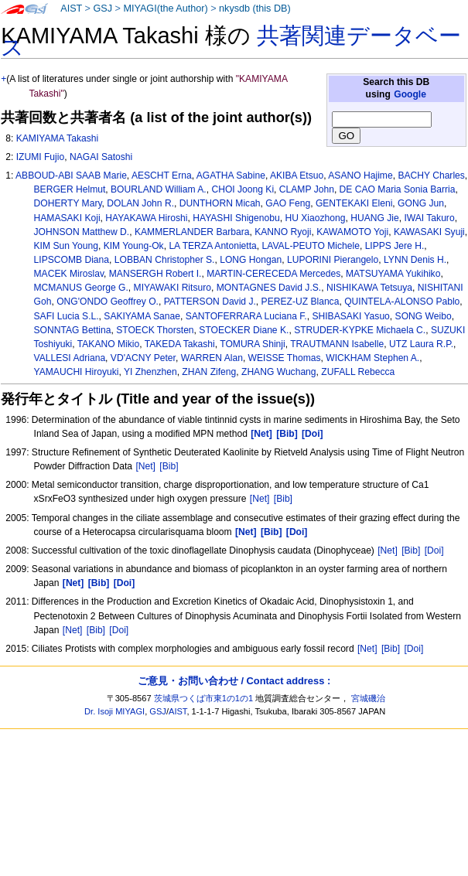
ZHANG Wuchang (278, 371)
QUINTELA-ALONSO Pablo (401, 301)
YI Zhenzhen (150, 371)
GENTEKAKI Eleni (354, 203)
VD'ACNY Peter (143, 358)
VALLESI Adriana (70, 358)
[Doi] (434, 550)
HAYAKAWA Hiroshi (146, 218)
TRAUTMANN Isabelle (337, 344)
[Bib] (168, 466)
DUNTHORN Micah (220, 203)
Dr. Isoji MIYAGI (114, 711)
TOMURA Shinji (252, 344)
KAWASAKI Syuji (429, 232)
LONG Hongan (251, 259)
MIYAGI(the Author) (165, 8)
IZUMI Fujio (40, 157)
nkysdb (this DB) (255, 8)
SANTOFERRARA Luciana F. (246, 316)
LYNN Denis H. (415, 259)
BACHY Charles (431, 175)
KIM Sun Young (66, 245)
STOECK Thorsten (154, 330)
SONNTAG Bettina (72, 330)
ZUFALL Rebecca (358, 371)
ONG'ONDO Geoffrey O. (107, 301)
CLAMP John (306, 189)
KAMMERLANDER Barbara (192, 232)
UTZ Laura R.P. (421, 344)
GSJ (102, 8)
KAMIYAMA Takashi (57, 138)
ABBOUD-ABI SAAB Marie (71, 175)
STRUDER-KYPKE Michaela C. (359, 330)
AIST (71, 8)
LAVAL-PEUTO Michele (311, 245)
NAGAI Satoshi (101, 157)
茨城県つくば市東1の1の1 (204, 698)
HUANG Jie (374, 218)
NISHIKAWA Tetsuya (369, 287)
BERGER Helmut (70, 189)
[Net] (145, 466)
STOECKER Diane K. (244, 330)
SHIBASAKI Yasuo (350, 316)
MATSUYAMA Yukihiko (393, 273)
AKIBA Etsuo (296, 175)
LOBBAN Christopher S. (164, 259)
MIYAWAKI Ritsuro (172, 287)
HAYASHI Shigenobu (236, 218)
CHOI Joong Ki (242, 189)
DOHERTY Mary (68, 203)
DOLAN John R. (140, 203)
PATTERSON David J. (210, 301)
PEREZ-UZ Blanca (300, 301)
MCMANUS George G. (81, 287)
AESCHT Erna (162, 175)
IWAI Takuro (429, 218)
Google (410, 94)
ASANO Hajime (360, 175)
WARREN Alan (212, 358)
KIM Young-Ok (134, 245)
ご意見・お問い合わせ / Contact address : (234, 681)
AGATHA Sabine (230, 175)
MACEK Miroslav (69, 273)
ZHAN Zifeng (209, 371)
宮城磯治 (368, 698)
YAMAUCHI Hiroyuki (76, 371)
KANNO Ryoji (282, 232)
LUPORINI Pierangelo (332, 259)
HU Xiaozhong (315, 218)
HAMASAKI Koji (67, 218)
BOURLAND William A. (159, 189)
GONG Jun (421, 203)
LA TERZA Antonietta (212, 245)
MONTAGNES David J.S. (269, 287)
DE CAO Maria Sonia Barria (398, 189)
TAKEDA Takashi (180, 344)
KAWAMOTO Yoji (352, 232)
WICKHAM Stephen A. (372, 358)
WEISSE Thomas (284, 358)
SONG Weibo (423, 316)
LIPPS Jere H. (395, 245)
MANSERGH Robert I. (155, 273)
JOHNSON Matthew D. (82, 232)
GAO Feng (287, 203)
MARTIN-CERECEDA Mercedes (273, 273)
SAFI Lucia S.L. (66, 316)
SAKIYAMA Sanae (142, 316)
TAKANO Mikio (108, 344)
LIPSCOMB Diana (71, 259)
